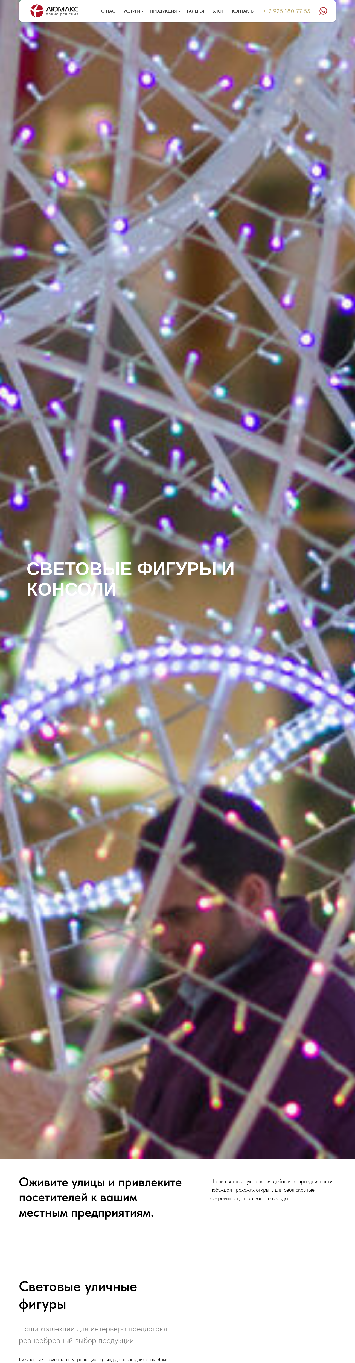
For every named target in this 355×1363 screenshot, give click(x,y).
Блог (218, 11)
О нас (108, 11)
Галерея (195, 11)
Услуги (131, 11)
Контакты (243, 11)
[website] (323, 11)
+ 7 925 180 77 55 (286, 10)
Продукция (163, 11)
